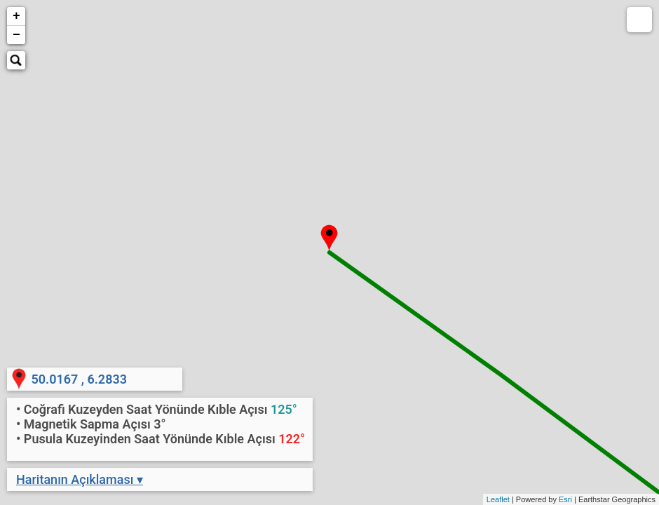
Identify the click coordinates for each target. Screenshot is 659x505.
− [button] (16, 35)
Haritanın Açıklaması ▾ (79, 479)
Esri (565, 499)
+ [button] (16, 16)
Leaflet (498, 499)
